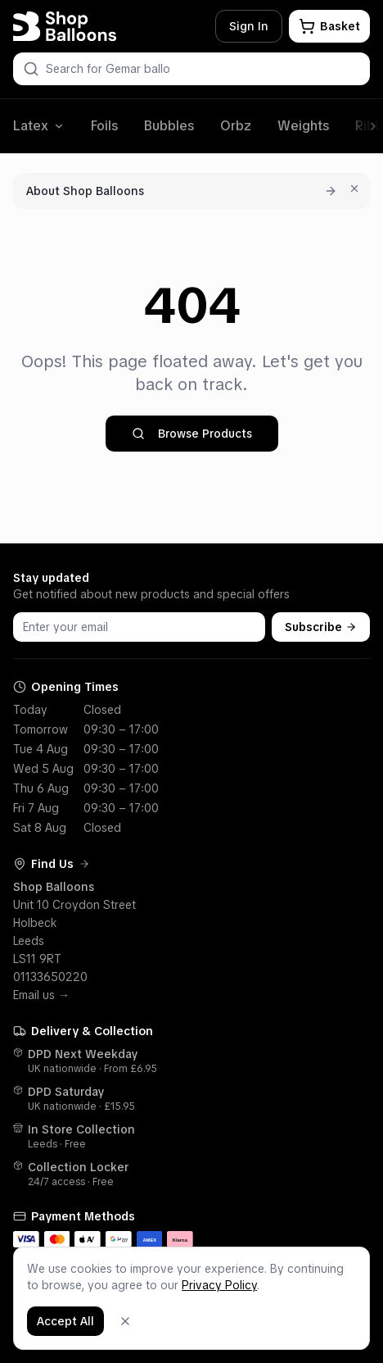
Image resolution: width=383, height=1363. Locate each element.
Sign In (248, 26)
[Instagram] (344, 1297)
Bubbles (169, 125)
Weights (303, 125)
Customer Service (77, 1297)
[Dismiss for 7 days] (354, 188)
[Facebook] (321, 1297)
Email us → (41, 995)
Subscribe (321, 627)
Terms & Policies (195, 1297)
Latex (39, 125)
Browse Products (192, 433)
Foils (104, 125)
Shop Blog (277, 1297)
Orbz (235, 125)
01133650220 (50, 977)
